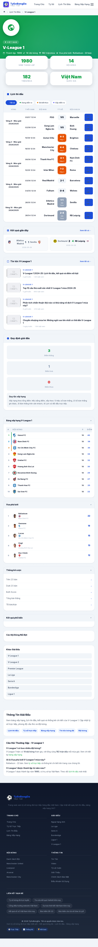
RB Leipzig (75, 216)
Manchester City (14, 877)
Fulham (50, 191)
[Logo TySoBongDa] (14, 4)
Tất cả (12, 103)
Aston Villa (48, 138)
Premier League (15, 669)
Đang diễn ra (28, 103)
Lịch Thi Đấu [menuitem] (64, 4)
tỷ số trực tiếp (35, 764)
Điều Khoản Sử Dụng (60, 882)
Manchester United (15, 864)
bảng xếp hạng (15, 755)
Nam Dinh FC (21, 442)
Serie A (11, 682)
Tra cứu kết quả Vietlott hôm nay (47, 901)
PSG (52, 118)
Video (53, 864)
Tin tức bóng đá (66, 731)
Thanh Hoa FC (47, 160)
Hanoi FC (19, 436)
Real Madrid (48, 181)
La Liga (11, 675)
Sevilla (73, 203)
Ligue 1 (11, 695)
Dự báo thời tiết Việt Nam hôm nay (56, 906)
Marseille (74, 118)
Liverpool (11, 869)
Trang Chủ (11, 822)
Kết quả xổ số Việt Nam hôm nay (22, 912)
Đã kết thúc (47, 103)
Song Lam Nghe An (24, 455)
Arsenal (10, 873)
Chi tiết (88, 118)
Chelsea (74, 149)
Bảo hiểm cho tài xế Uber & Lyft (71, 912)
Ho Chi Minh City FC (24, 448)
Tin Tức (54, 860)
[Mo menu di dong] (92, 4)
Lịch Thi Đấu (14, 12)
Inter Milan (49, 171)
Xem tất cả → (85, 231)
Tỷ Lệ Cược (56, 869)
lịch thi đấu (73, 772)
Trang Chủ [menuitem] (39, 4)
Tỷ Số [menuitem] (51, 4)
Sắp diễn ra (65, 103)
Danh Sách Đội (13, 860)
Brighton (74, 138)
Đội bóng (82, 731)
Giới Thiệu (55, 873)
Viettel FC (20, 461)
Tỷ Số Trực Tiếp (14, 827)
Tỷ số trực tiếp (30, 731)
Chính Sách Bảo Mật (60, 877)
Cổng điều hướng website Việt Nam (23, 906)
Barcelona (75, 181)
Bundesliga (13, 688)
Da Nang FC (20, 480)
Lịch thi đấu (13, 731)
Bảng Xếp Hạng (13, 836)
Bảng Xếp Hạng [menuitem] (82, 4)
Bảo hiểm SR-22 (46, 912)
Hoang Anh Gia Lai (23, 467)
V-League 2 (13, 663)
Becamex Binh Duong (25, 474)
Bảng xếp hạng (48, 731)
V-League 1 (13, 656)
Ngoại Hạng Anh (58, 822)
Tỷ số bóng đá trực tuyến (19, 901)
